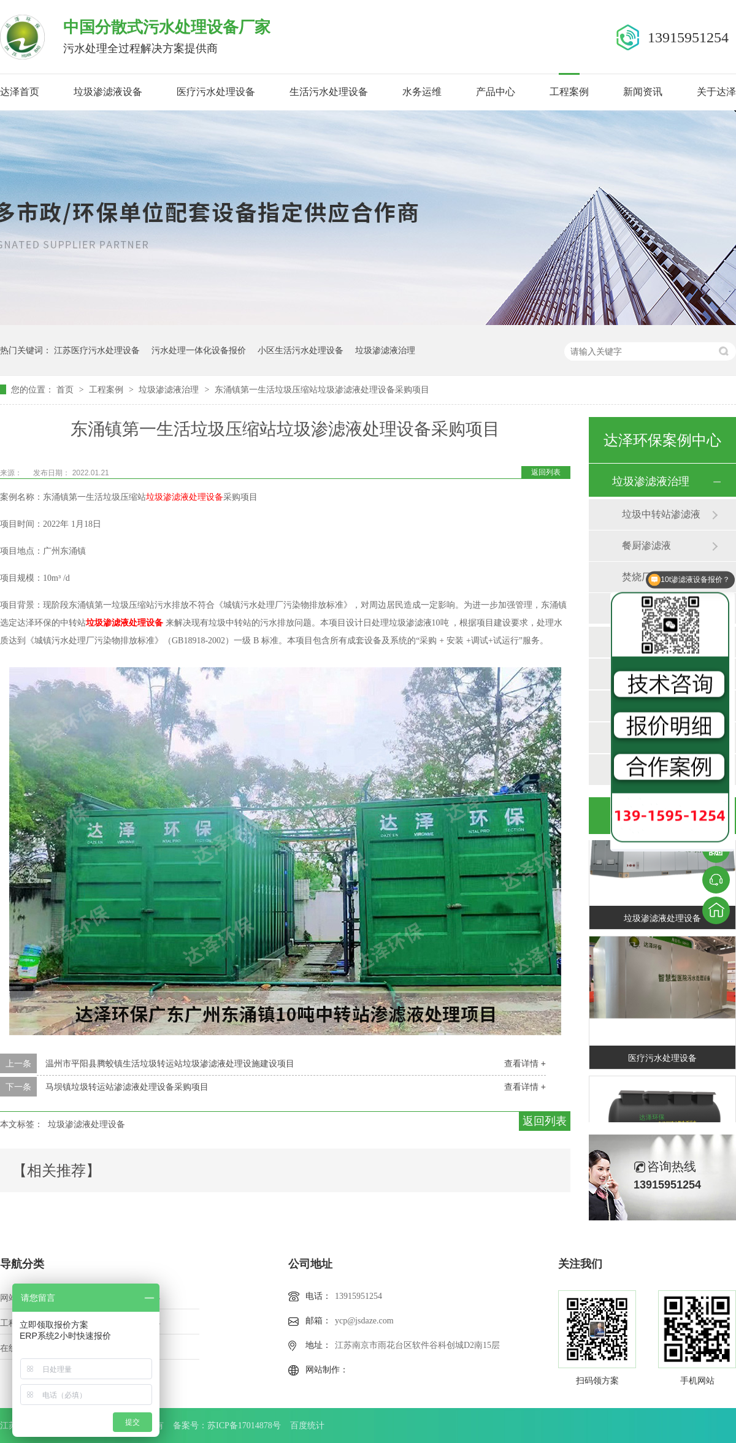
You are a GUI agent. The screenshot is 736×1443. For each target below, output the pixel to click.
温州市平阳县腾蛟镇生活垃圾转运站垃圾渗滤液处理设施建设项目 (169, 1063)
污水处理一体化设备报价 (198, 350)
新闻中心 (143, 1323)
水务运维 (422, 91)
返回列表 (546, 472)
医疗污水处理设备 (216, 91)
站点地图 (143, 1348)
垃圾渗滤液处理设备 (86, 1124)
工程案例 (569, 91)
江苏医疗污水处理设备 (97, 350)
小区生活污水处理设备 (300, 350)
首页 (66, 389)
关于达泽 (716, 91)
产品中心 (495, 91)
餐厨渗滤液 (646, 545)
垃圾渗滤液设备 (108, 91)
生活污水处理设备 (328, 91)
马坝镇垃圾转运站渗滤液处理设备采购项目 (127, 1087)
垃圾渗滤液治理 (385, 350)
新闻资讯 (642, 91)
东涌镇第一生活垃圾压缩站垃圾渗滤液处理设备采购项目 (322, 389)
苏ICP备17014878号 (244, 1425)
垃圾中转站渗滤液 (661, 514)
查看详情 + (525, 1063)
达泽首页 (19, 91)
